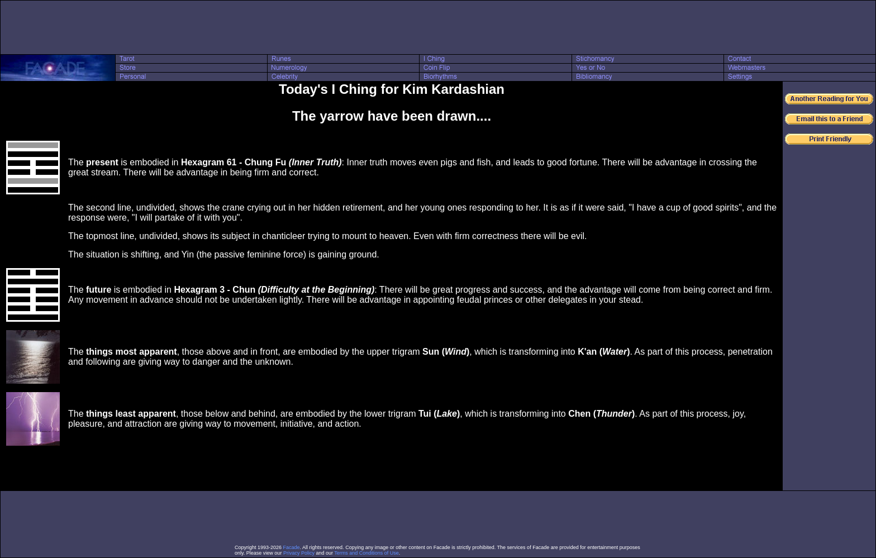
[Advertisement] (438, 27)
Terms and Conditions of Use (366, 553)
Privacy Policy (299, 553)
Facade (291, 547)
